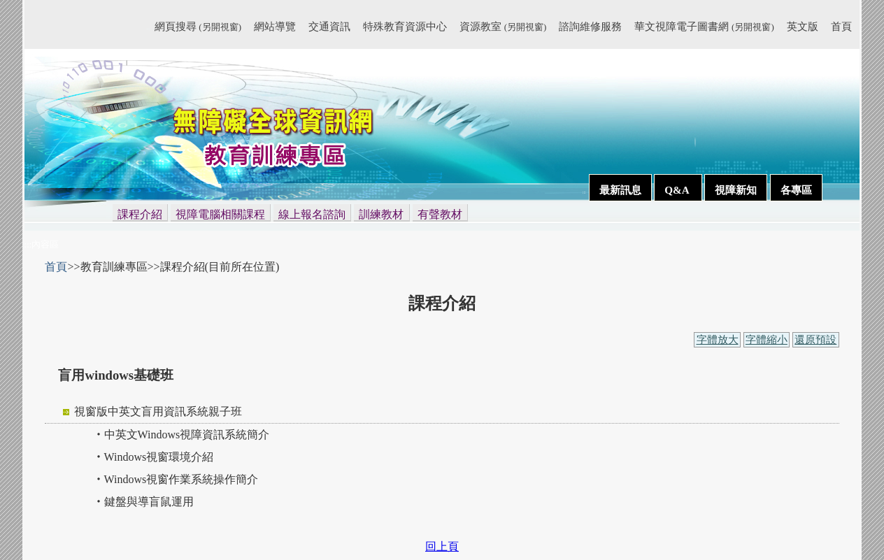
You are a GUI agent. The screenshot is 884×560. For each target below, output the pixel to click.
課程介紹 (139, 214)
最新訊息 (620, 190)
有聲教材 (440, 214)
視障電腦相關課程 (220, 214)
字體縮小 (766, 339)
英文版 (802, 26)
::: (148, 29)
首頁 (841, 26)
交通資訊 (329, 26)
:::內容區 (41, 244)
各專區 (796, 190)
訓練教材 (381, 214)
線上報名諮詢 (311, 214)
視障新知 (736, 190)
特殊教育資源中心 (405, 26)
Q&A (677, 190)
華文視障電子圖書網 (704, 26)
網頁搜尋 (198, 26)
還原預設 (815, 339)
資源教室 (502, 26)
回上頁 (442, 546)
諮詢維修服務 (590, 26)
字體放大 (718, 339)
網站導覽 (275, 26)
